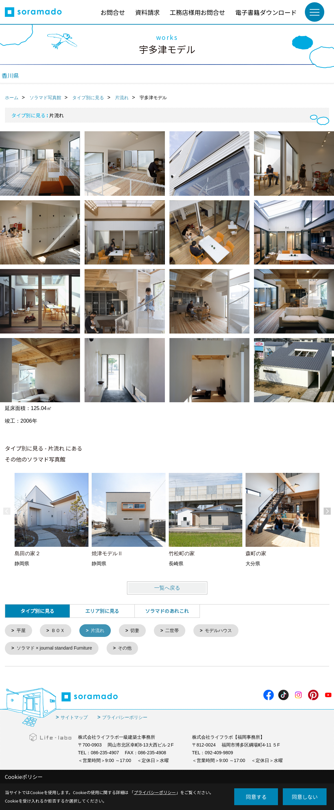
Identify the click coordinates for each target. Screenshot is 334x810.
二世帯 (177, 631)
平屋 (22, 631)
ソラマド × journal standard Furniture (57, 649)
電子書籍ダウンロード (266, 12)
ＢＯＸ (59, 631)
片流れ (100, 631)
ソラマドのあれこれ (167, 610)
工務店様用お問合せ (197, 12)
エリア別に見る (102, 610)
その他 (130, 649)
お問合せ (112, 12)
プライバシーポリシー (124, 718)
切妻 (139, 631)
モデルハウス (225, 631)
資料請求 (147, 12)
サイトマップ (74, 718)
